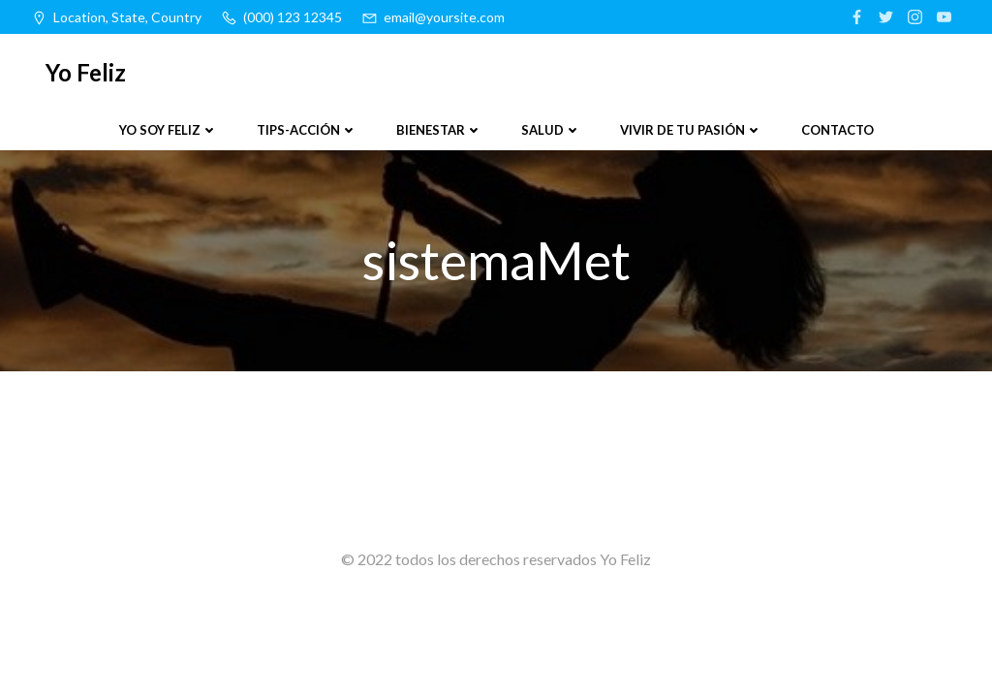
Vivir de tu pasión (691, 130)
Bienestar (439, 130)
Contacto (837, 130)
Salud (551, 130)
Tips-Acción (307, 130)
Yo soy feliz (168, 130)
